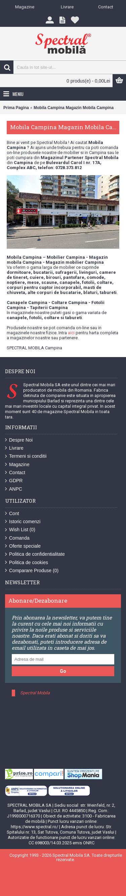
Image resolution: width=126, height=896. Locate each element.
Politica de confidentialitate (35, 554)
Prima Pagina (16, 107)
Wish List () (20, 530)
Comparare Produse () (31, 571)
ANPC (13, 489)
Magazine (17, 464)
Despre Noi (19, 440)
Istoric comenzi (22, 522)
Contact (15, 473)
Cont (12, 513)
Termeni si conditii (25, 456)
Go (63, 671)
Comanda (17, 538)
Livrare (14, 448)
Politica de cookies (26, 562)
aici (71, 332)
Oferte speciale (23, 546)
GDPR (14, 481)
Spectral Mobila (35, 692)
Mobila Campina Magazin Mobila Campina (74, 107)
